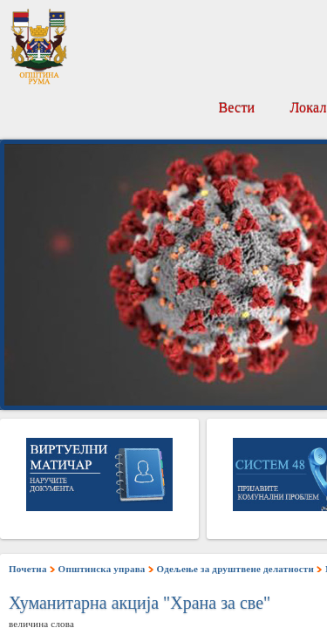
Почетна (28, 568)
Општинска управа (102, 568)
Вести (236, 107)
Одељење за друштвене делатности (235, 568)
